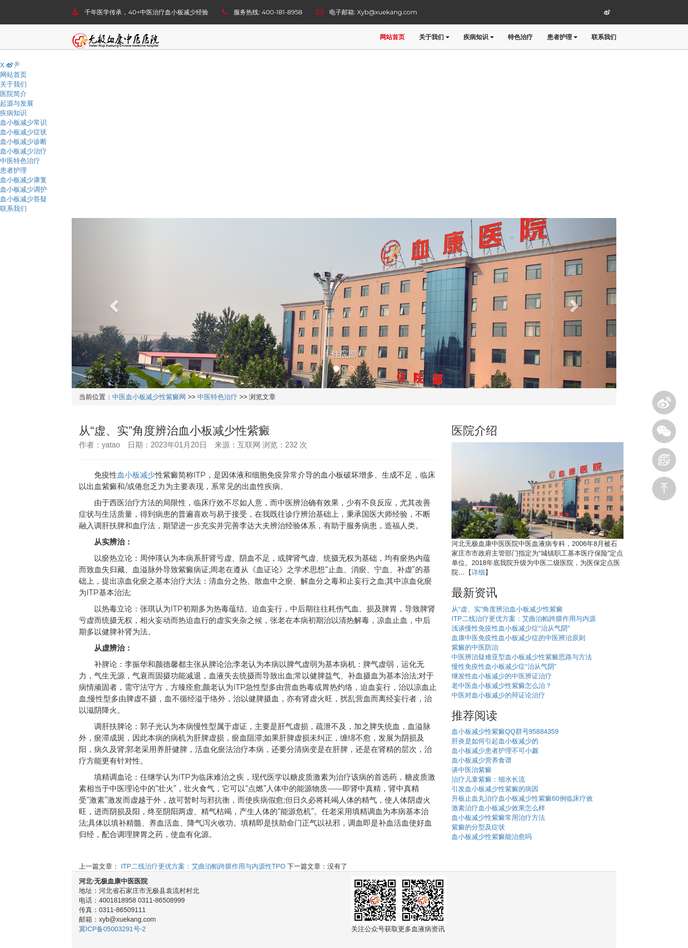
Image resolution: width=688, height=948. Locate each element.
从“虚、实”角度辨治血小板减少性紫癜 (507, 609)
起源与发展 (16, 103)
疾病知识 (478, 37)
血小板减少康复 (23, 180)
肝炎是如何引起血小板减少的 (495, 741)
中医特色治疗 (20, 160)
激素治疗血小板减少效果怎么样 (498, 808)
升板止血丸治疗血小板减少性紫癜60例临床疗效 (522, 798)
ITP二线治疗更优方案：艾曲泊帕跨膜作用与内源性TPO (202, 866)
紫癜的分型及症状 (478, 827)
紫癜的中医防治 (475, 647)
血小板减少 (136, 474)
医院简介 (13, 94)
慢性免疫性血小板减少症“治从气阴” (504, 666)
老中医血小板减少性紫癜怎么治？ (502, 685)
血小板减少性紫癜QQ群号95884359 (505, 731)
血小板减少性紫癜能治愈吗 (492, 836)
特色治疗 (520, 37)
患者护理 (562, 37)
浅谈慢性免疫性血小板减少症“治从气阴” (511, 628)
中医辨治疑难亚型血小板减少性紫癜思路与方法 (522, 657)
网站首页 (392, 37)
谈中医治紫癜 (472, 770)
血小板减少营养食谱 (482, 760)
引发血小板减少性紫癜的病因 (495, 789)
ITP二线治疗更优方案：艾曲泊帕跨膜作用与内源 (524, 618)
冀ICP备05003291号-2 (112, 929)
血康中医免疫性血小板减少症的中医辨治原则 (518, 638)
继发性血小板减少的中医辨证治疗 (502, 676)
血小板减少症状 (23, 132)
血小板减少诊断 (23, 141)
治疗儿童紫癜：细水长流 (488, 779)
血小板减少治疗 (23, 151)
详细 (478, 572)
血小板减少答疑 (23, 199)
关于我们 (434, 37)
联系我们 (603, 37)
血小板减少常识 (23, 122)
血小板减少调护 (23, 189)
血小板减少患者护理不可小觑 (495, 750)
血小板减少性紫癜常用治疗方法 (498, 817)
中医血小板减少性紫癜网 (149, 397)
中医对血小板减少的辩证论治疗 (498, 695)
